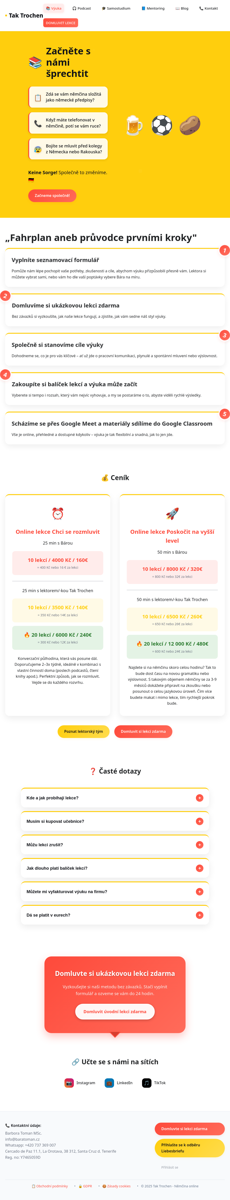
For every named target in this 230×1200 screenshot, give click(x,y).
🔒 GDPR (85, 1186)
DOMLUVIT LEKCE (60, 22)
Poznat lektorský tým (83, 731)
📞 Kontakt (208, 8)
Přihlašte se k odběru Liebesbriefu (180, 1148)
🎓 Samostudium (116, 8)
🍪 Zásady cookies (116, 1186)
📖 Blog (181, 8)
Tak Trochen (24, 15)
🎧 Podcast (81, 8)
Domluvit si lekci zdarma (143, 731)
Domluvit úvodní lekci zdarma (115, 1011)
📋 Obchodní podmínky (50, 1186)
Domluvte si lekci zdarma (184, 1128)
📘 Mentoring (153, 8)
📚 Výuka (53, 8)
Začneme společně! (52, 195)
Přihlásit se (169, 1167)
